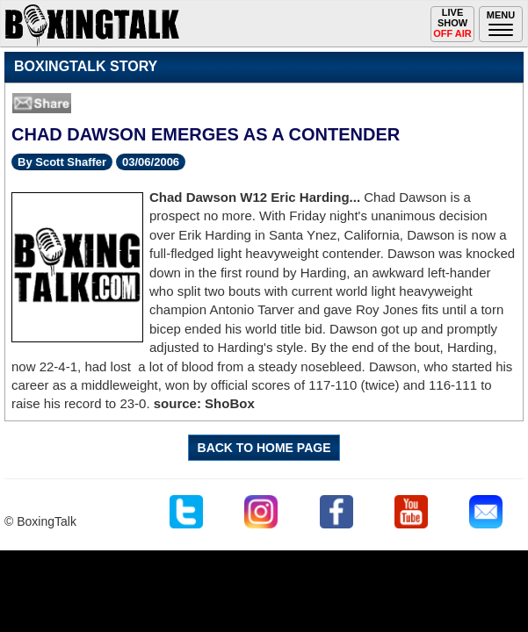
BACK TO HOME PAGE (264, 448)
